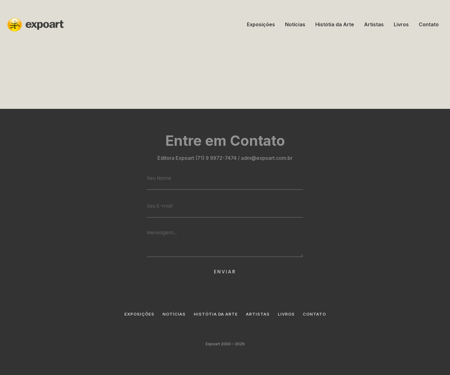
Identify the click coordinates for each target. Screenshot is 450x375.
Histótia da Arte (334, 24)
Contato (429, 24)
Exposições (261, 24)
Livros (401, 24)
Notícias (295, 24)
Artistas (374, 24)
